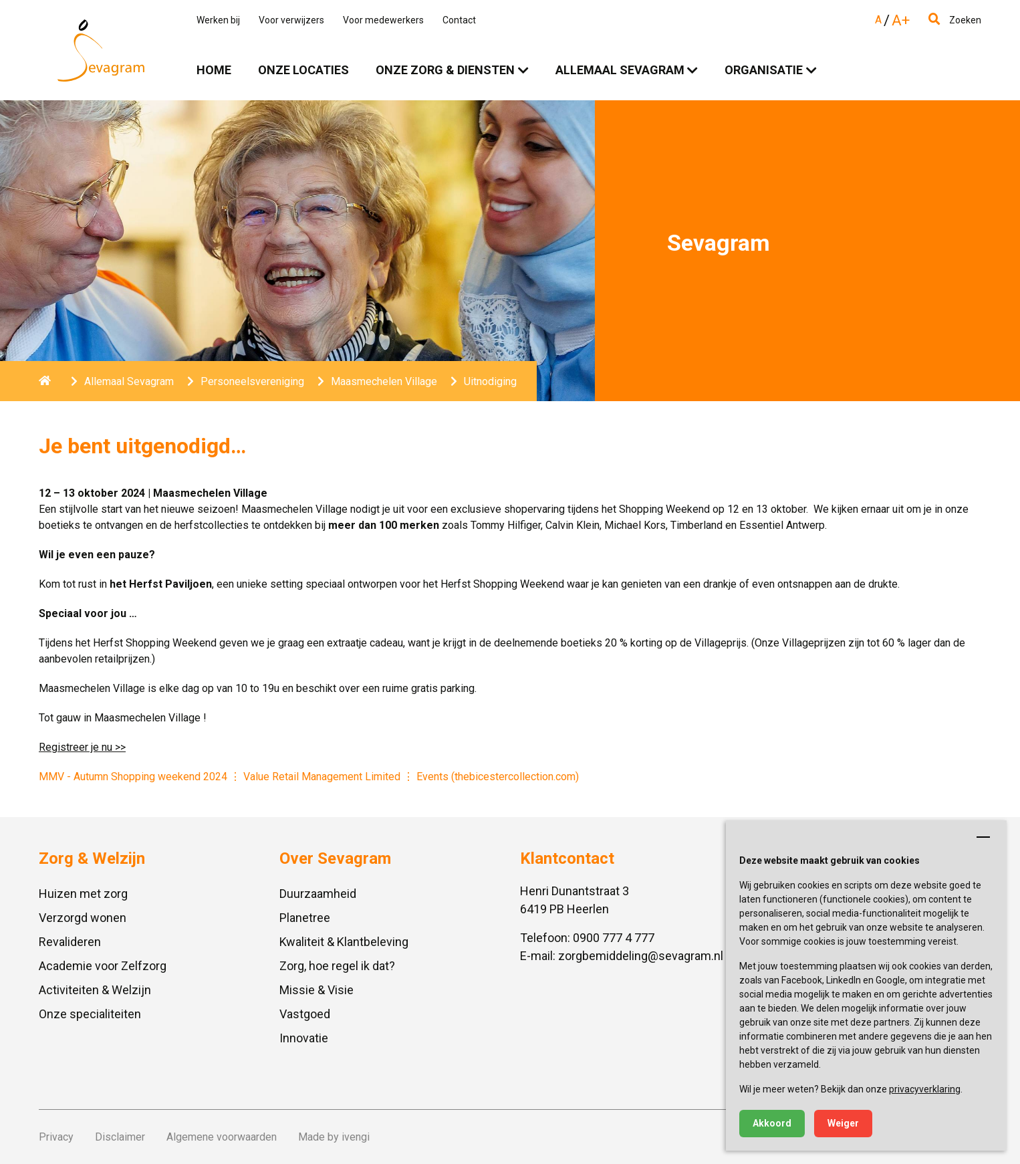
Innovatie (303, 1038)
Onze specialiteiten (90, 1014)
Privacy (56, 1137)
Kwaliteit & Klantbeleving (343, 942)
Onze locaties (303, 70)
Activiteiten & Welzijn (95, 990)
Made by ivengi (334, 1137)
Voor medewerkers (383, 20)
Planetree (304, 918)
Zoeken (954, 20)
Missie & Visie (316, 990)
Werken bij (218, 20)
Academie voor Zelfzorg (102, 966)
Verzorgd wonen (82, 918)
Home (214, 70)
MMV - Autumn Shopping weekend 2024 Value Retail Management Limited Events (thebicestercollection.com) (309, 776)
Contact (459, 20)
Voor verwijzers (291, 20)
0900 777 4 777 (613, 938)
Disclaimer (120, 1137)
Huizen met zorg (83, 894)
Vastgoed (304, 1014)
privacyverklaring (925, 1089)
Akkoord (772, 1123)
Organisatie (764, 70)
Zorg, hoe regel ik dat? (337, 966)
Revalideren (70, 942)
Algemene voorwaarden (221, 1137)
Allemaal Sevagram (619, 70)
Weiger (843, 1123)
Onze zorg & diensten (445, 70)
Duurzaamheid (317, 894)
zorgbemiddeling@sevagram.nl (640, 956)
